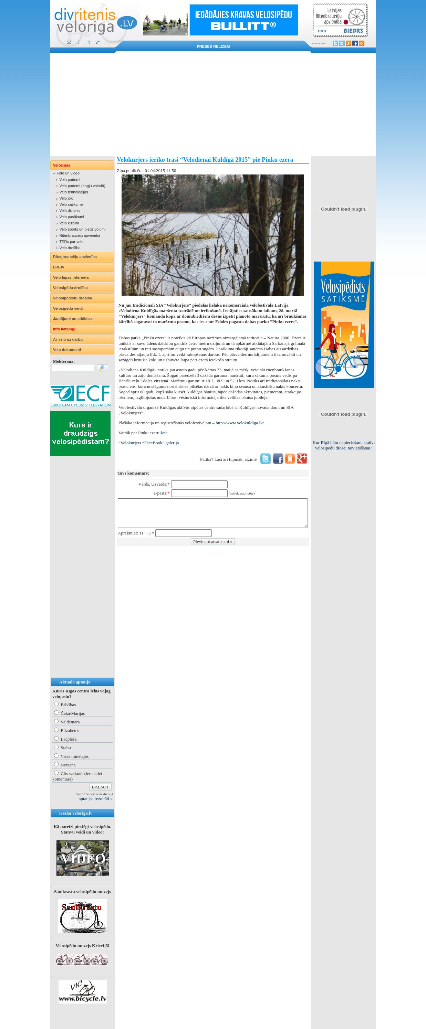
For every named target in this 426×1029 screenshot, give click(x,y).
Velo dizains (69, 211)
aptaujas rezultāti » (96, 798)
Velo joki (66, 198)
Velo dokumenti (67, 350)
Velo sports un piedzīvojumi (82, 229)
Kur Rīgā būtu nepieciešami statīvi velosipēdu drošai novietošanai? (344, 445)
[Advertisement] (213, 104)
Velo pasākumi (71, 217)
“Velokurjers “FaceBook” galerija (148, 442)
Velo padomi (69, 180)
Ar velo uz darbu (68, 339)
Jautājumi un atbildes (72, 319)
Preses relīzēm (213, 46)
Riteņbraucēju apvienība (75, 257)
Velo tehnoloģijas (73, 192)
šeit (163, 432)
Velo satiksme (71, 204)
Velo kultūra (69, 223)
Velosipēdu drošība (70, 288)
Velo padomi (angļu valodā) (82, 186)
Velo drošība (69, 248)
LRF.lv (58, 267)
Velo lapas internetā (71, 277)
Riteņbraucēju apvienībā (79, 235)
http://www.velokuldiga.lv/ (240, 422)
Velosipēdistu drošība (72, 298)
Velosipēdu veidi (68, 308)
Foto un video (68, 173)
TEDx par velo (71, 242)
